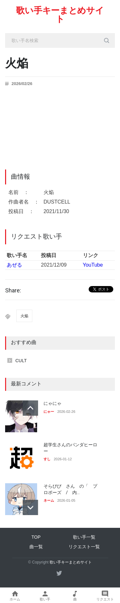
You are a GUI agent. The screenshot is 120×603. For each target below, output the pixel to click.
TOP (36, 537)
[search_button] (107, 40)
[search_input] (60, 40)
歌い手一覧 (84, 537)
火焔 (24, 316)
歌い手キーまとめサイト (60, 14)
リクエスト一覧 (84, 546)
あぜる (14, 265)
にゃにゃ (52, 403)
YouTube (93, 265)
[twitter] (59, 573)
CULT (21, 360)
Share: (13, 290)
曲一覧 (36, 546)
